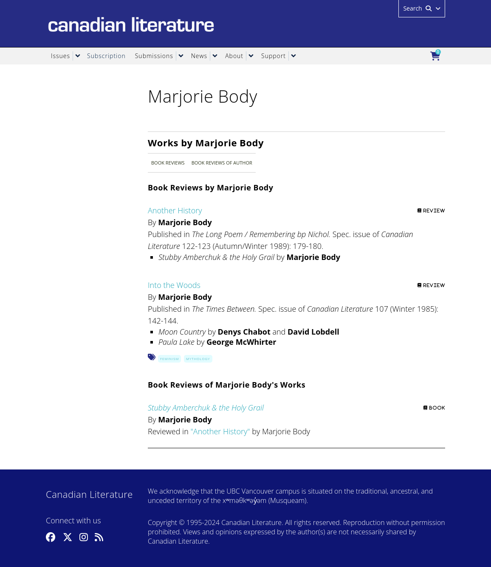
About (234, 56)
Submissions (154, 56)
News (199, 56)
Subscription (106, 56)
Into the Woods (174, 285)
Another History (175, 210)
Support (273, 56)
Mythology (198, 358)
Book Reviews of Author (222, 162)
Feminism (169, 358)
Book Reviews (168, 162)
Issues (60, 56)
